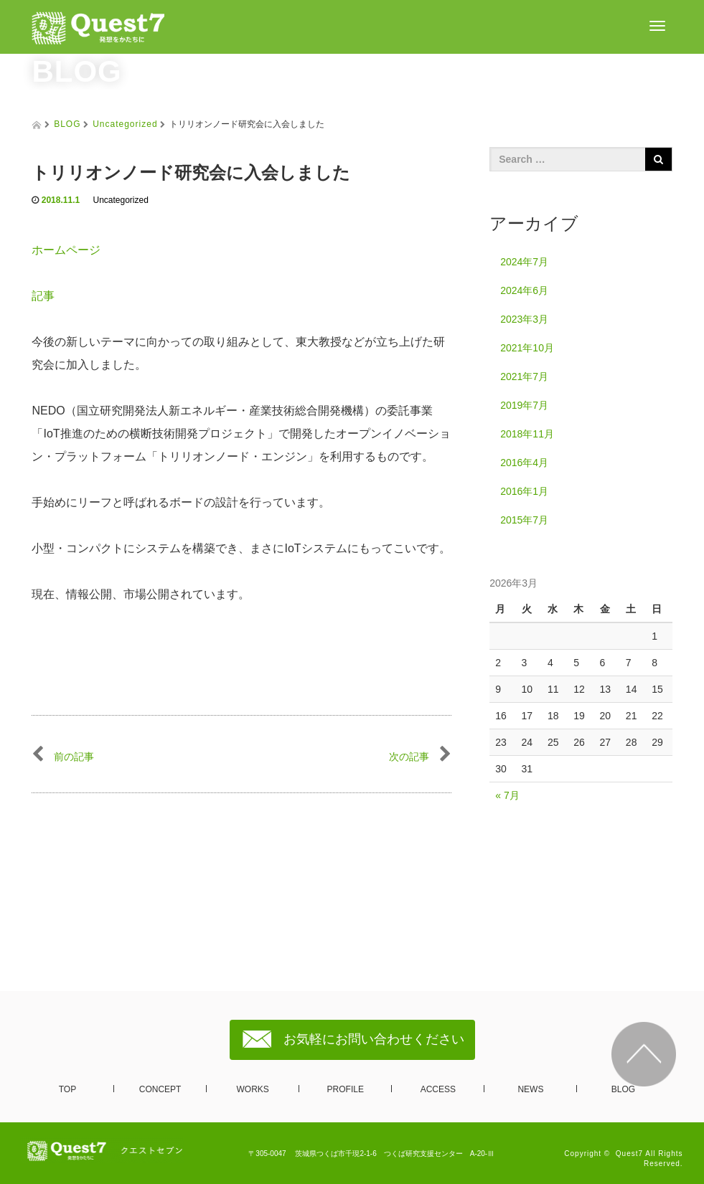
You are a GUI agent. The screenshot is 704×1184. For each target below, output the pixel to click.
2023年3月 (524, 319)
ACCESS (438, 1089)
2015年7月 (524, 520)
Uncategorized (125, 124)
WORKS (253, 1089)
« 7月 (507, 795)
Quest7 (629, 1153)
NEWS (530, 1089)
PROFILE (345, 1089)
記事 (49, 296)
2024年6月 (524, 290)
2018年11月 (527, 434)
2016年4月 (524, 462)
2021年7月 (524, 376)
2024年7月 (524, 261)
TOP (67, 1089)
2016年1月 (524, 491)
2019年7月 (524, 405)
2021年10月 (527, 348)
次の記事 (420, 756)
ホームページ (66, 250)
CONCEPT (160, 1089)
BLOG (67, 124)
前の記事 (63, 756)
